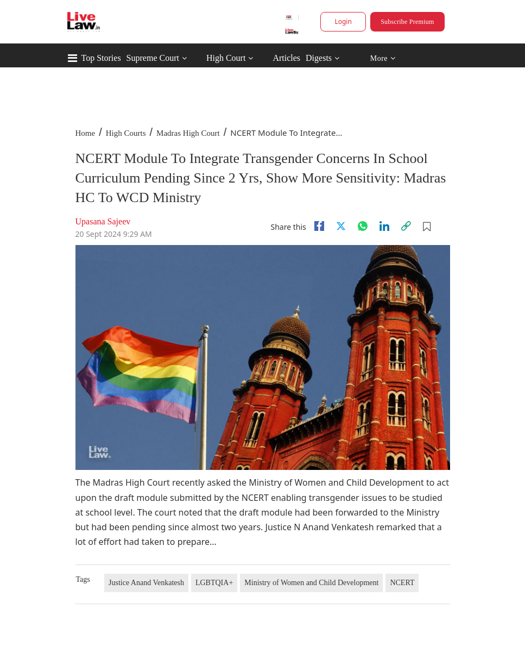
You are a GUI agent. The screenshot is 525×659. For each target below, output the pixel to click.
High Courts (126, 133)
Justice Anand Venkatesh (146, 583)
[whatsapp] (363, 226)
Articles (286, 57)
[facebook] (319, 226)
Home (85, 133)
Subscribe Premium (407, 22)
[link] (406, 226)
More (382, 58)
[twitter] (341, 226)
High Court (225, 57)
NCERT (402, 583)
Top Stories (101, 57)
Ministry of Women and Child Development (311, 583)
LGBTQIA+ (214, 583)
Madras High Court (188, 133)
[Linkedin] (384, 226)
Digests (319, 57)
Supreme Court (152, 57)
